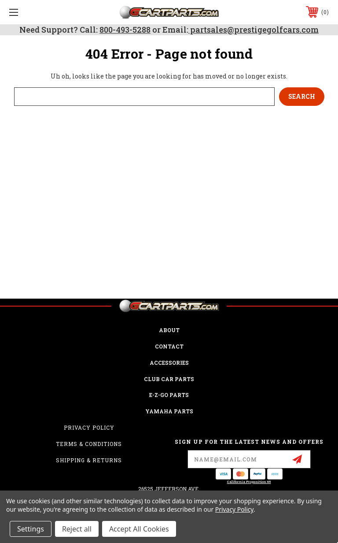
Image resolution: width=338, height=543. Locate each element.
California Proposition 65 (249, 481)
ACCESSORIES (169, 362)
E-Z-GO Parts (169, 394)
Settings (30, 529)
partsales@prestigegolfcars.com (253, 29)
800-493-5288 (125, 29)
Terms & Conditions (89, 443)
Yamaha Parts (169, 411)
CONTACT (169, 346)
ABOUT (169, 329)
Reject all (77, 529)
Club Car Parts (169, 378)
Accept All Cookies (139, 529)
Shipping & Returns (89, 460)
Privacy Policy (89, 427)
